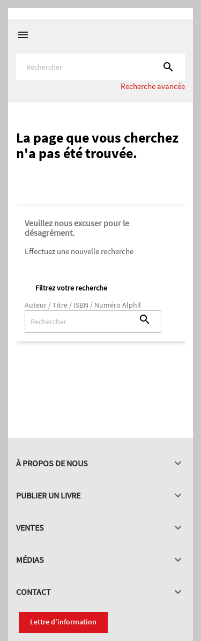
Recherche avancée (153, 86)
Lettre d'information (63, 622)
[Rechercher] (100, 67)
